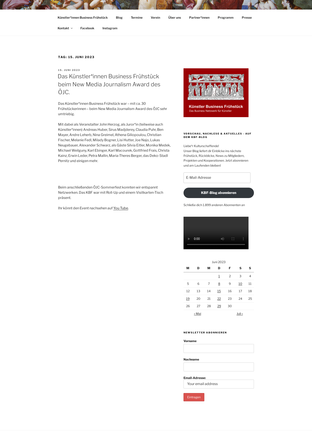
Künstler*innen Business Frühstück (83, 17)
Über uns (174, 17)
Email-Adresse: (219, 382)
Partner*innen (199, 17)
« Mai (197, 313)
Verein (155, 17)
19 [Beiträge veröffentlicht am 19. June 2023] (188, 298)
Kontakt (65, 28)
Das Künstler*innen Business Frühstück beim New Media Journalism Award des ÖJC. (109, 84)
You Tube (120, 208)
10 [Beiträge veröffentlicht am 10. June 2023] (240, 283)
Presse (247, 17)
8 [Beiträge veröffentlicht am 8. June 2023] (219, 283)
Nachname (191, 359)
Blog (119, 17)
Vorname (190, 341)
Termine (137, 17)
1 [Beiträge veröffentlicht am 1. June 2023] (219, 276)
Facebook (87, 28)
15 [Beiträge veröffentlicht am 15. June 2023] (219, 291)
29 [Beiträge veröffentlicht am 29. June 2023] (219, 306)
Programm (226, 17)
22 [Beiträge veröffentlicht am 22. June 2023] (219, 298)
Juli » (240, 313)
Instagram (109, 28)
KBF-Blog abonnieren (218, 193)
